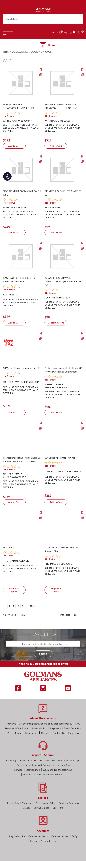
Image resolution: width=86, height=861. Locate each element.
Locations (73, 732)
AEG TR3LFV (10, 294)
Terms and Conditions (16, 728)
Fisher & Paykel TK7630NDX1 (21, 382)
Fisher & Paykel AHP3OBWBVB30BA (56, 386)
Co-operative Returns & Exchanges (35, 765)
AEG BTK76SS (52, 207)
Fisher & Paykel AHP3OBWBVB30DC (14, 475)
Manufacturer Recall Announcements (43, 774)
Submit (43, 653)
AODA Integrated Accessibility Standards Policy (45, 723)
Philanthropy (31, 732)
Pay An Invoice (17, 836)
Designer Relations (68, 803)
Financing (11, 760)
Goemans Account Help (43, 840)
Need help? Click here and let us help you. (43, 663)
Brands (26, 807)
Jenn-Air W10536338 (57, 297)
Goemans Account (38, 836)
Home (6, 51)
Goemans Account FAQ (64, 836)
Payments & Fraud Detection (65, 728)
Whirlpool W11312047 (59, 120)
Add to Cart (14, 145)
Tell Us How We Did (31, 760)
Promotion (13, 803)
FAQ (77, 723)
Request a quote (14, 590)
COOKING (36, 51)
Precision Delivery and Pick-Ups (62, 760)
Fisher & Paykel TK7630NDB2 (63, 471)
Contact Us (59, 732)
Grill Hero (57, 807)
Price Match (14, 732)
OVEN (48, 51)
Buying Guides (41, 807)
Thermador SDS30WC (58, 564)
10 (31, 605)
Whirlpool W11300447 (17, 120)
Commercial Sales (45, 803)
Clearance (27, 803)
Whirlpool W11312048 (17, 207)
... (27, 605)
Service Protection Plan (27, 769)
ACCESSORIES (20, 51)
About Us (11, 723)
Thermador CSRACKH (17, 561)
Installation (63, 765)
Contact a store (56, 322)
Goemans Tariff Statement (57, 769)
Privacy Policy (39, 728)
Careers (45, 732)
